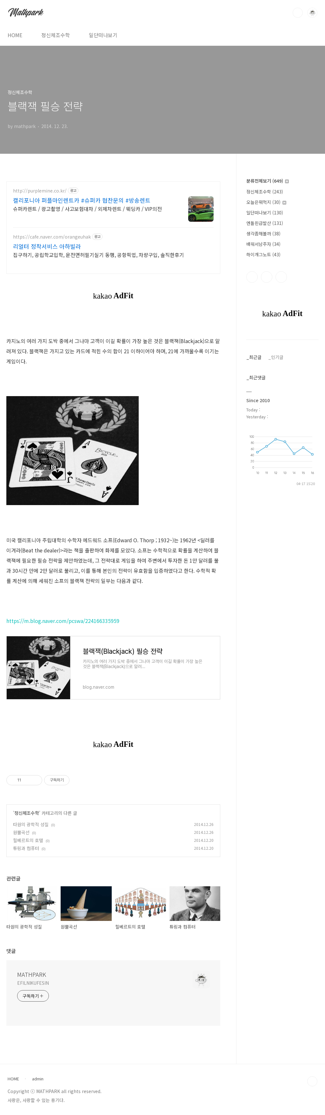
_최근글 (254, 357)
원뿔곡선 (21, 832)
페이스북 (252, 277)
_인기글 (275, 357)
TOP (312, 1081)
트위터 (281, 277)
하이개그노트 (263, 254)
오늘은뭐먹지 (266, 202)
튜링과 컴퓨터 (26, 848)
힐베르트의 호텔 (28, 840)
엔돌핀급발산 (264, 223)
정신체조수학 (55, 35)
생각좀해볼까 (263, 233)
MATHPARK (31, 974)
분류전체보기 (267, 181)
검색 (297, 12)
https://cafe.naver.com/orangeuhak (52, 237)
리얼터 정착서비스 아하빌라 (47, 246)
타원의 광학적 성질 (31, 824)
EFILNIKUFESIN (33, 983)
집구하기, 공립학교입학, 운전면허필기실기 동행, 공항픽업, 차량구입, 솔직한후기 (98, 254)
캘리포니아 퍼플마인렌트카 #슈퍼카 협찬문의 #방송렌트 (81, 200)
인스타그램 (266, 277)
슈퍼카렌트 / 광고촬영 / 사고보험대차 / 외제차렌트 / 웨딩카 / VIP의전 (87, 208)
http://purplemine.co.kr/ (40, 190)
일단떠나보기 (103, 35)
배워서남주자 (263, 244)
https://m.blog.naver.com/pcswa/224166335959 (62, 621)
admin (37, 1078)
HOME (15, 35)
